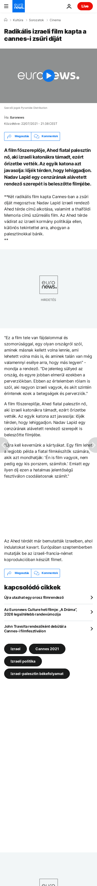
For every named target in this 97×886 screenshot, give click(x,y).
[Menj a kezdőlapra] (18, 6)
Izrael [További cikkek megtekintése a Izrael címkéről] (15, 648)
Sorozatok (36, 20)
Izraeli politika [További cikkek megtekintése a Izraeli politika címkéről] (23, 661)
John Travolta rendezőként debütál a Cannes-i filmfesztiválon (35, 628)
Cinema (55, 20)
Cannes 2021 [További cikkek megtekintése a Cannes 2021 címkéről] (47, 648)
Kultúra (18, 20)
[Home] (5, 20)
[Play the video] (48, 76)
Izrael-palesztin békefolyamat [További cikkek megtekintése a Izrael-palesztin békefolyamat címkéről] (37, 673)
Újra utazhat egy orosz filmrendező (34, 597)
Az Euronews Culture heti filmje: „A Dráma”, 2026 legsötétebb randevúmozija (40, 611)
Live (85, 6)
